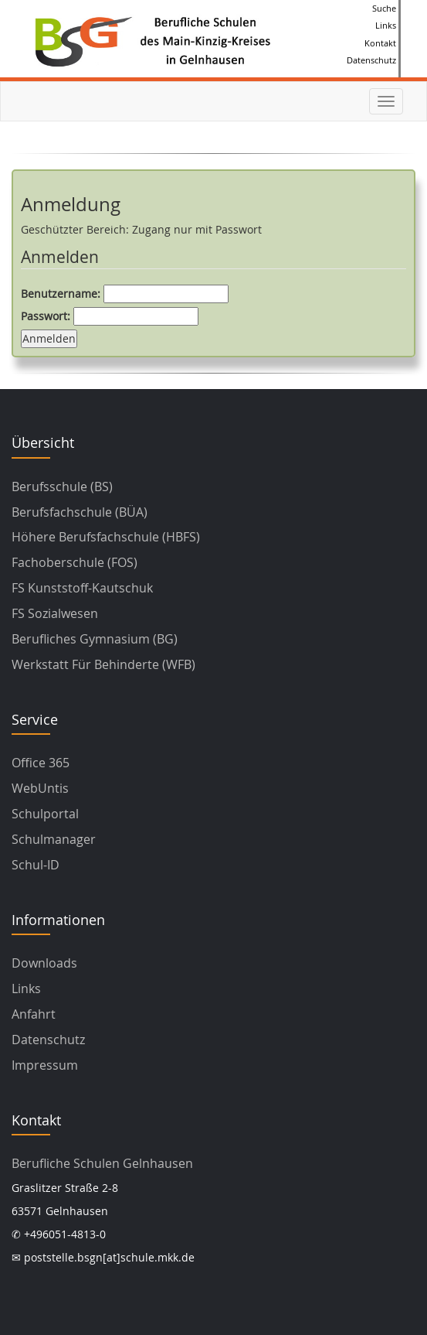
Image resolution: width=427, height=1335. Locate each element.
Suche (384, 8)
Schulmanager (54, 839)
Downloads (44, 962)
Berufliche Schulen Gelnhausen (102, 1163)
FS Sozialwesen (55, 613)
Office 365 (40, 762)
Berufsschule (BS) (62, 486)
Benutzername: (125, 294)
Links (385, 25)
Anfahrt (34, 1014)
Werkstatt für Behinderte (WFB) (103, 664)
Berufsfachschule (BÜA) (79, 512)
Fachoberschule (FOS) (74, 562)
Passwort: (109, 316)
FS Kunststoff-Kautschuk (82, 587)
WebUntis (40, 788)
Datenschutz (371, 60)
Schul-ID (35, 864)
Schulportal (45, 813)
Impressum (45, 1065)
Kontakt (380, 43)
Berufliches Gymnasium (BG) (95, 638)
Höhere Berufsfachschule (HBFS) (106, 536)
